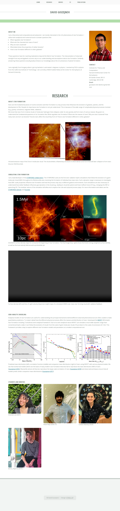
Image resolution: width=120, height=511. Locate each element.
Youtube (27, 190)
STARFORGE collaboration (35, 178)
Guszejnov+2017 (48, 371)
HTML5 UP (69, 498)
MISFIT (100, 320)
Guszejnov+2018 (75, 369)
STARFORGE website (14, 190)
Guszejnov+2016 (14, 369)
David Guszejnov (60, 12)
